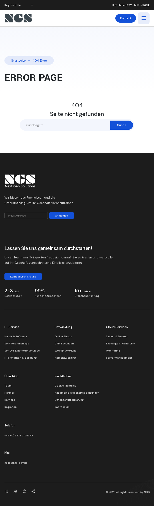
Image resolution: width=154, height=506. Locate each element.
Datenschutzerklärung (69, 400)
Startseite (18, 61)
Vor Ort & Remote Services (22, 350)
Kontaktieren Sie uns (23, 276)
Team (8, 385)
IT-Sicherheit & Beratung (20, 357)
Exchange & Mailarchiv (120, 343)
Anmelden (61, 215)
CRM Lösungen (64, 343)
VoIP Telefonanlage (16, 343)
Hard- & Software (15, 336)
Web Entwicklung (65, 350)
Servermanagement (119, 357)
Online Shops (63, 336)
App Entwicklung (65, 357)
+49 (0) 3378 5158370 (18, 435)
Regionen (10, 407)
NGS (147, 492)
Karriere (9, 400)
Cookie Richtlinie (65, 385)
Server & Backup (117, 336)
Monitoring (113, 350)
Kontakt (125, 18)
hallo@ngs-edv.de (15, 463)
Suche (121, 125)
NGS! (146, 5)
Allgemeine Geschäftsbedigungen (77, 392)
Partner (9, 392)
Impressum (62, 407)
